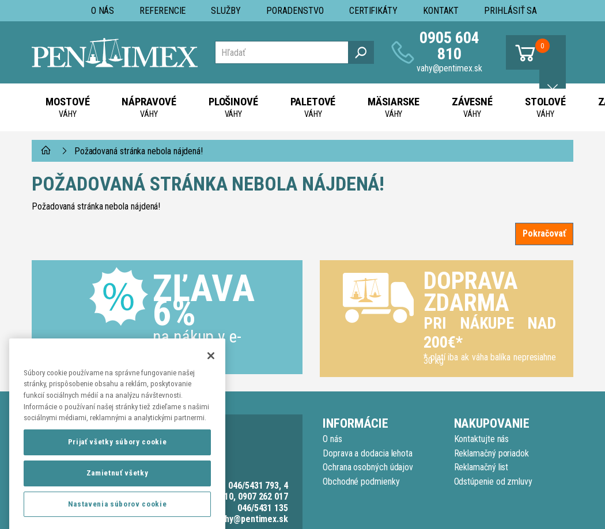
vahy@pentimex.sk (449, 68)
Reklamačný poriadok (491, 453)
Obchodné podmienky (361, 481)
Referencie (162, 10)
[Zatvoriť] (211, 376)
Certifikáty (373, 10)
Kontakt (441, 10)
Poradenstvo (295, 10)
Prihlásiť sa (510, 10)
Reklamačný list (481, 467)
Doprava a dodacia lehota (368, 453)
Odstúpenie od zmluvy (493, 481)
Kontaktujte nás (481, 438)
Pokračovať (544, 233)
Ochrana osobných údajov (368, 467)
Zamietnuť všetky (117, 493)
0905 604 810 (449, 45)
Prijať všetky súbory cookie (117, 462)
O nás (103, 10)
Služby (226, 10)
